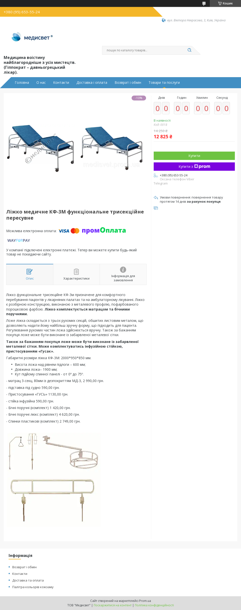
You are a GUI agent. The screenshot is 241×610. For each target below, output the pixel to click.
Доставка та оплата (28, 580)
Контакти (61, 82)
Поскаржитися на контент (113, 605)
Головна (22, 82)
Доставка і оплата (91, 82)
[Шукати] (189, 50)
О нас (41, 82)
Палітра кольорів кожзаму (33, 587)
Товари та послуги (164, 82)
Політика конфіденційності (154, 605)
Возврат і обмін (128, 82)
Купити (194, 155)
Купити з (194, 166)
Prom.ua (145, 601)
